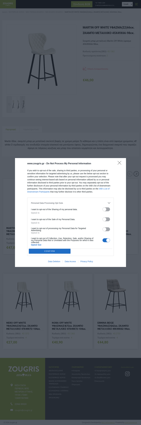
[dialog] (70, 212)
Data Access (70, 261)
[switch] (106, 209)
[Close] (120, 163)
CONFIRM (49, 251)
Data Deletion (54, 261)
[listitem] (70, 202)
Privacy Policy (86, 261)
